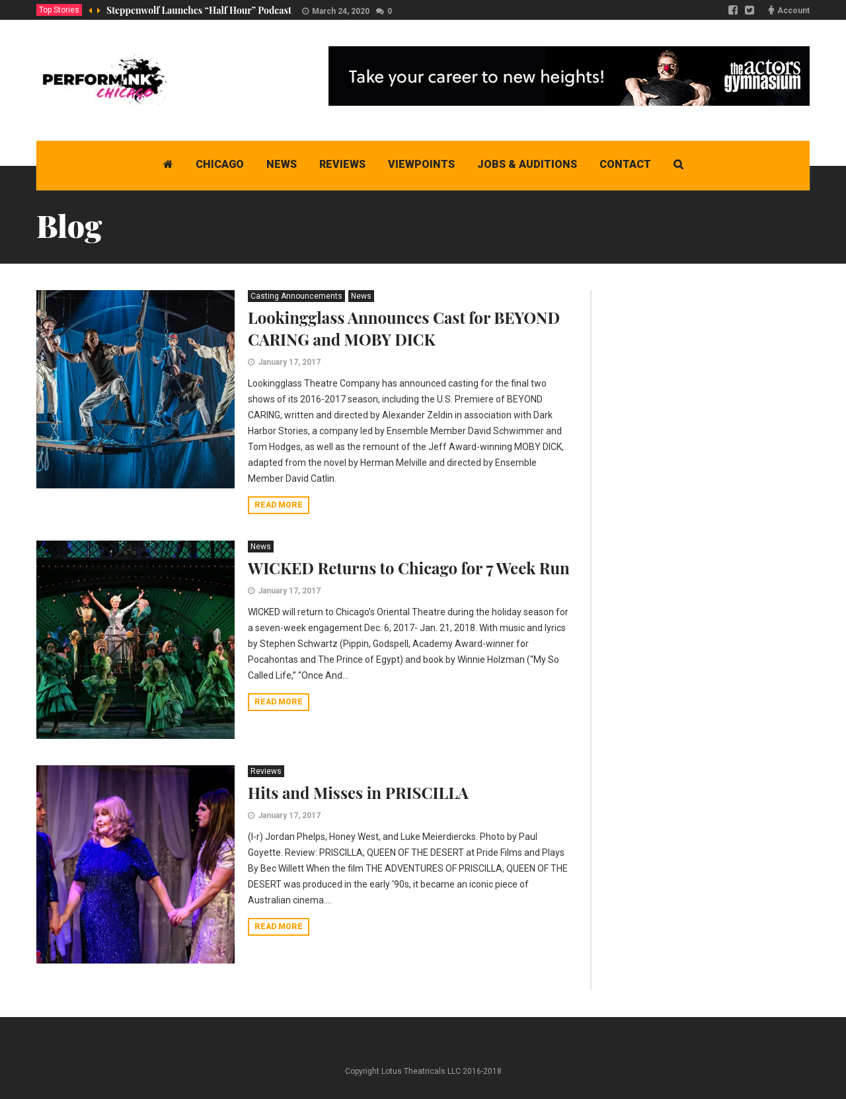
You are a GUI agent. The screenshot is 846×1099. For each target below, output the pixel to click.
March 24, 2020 (340, 11)
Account (793, 10)
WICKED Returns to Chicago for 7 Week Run (409, 567)
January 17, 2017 (289, 362)
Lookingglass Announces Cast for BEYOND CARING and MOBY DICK (404, 328)
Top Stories (59, 10)
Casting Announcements (296, 296)
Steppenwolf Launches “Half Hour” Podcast (198, 10)
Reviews (266, 771)
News (361, 296)
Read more (278, 505)
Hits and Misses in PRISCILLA (358, 792)
